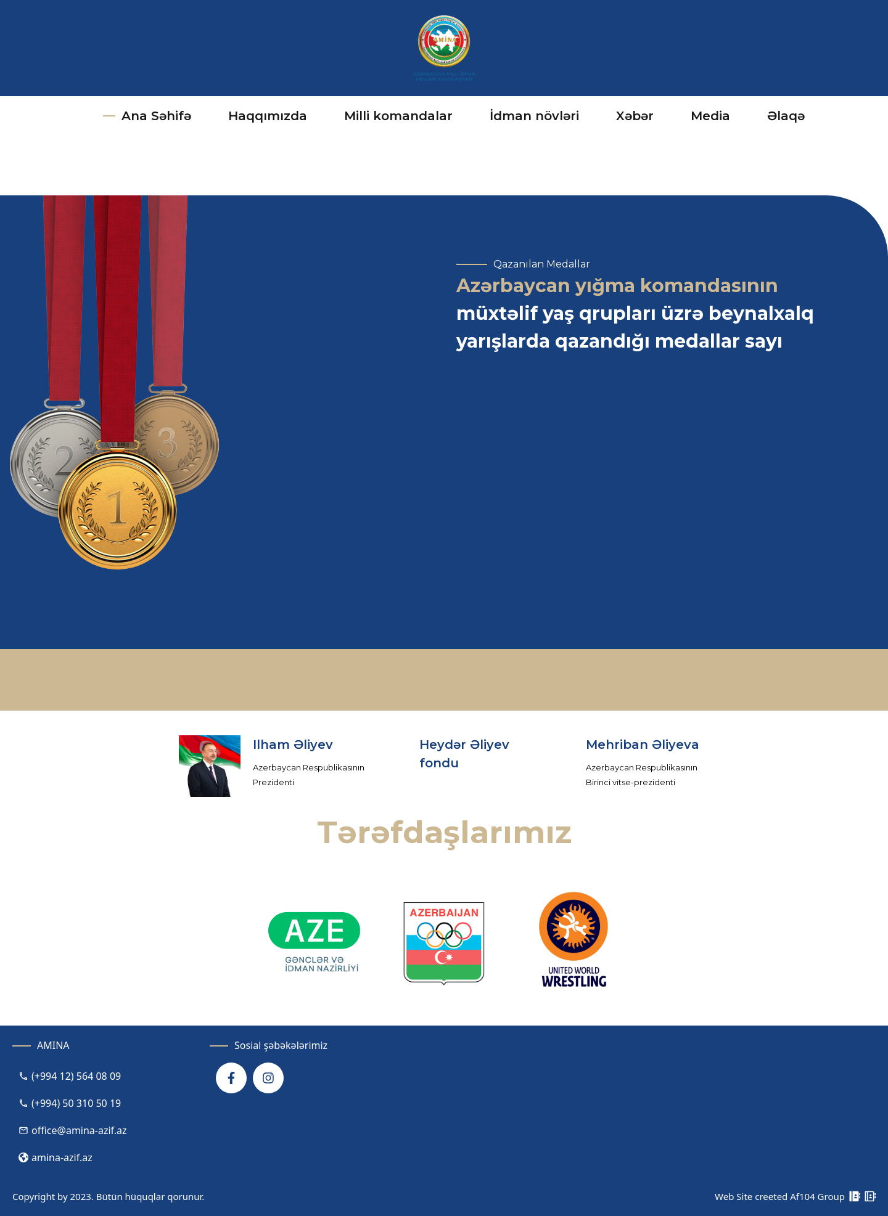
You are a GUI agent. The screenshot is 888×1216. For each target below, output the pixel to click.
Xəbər (635, 115)
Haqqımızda (264, 116)
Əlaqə (786, 115)
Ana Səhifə (147, 115)
